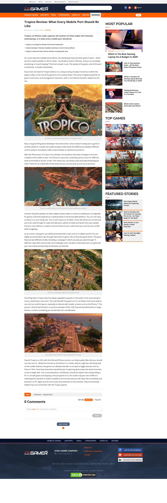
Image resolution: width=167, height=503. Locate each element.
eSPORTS (44, 15)
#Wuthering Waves (60, 2)
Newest (88, 400)
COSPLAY (76, 15)
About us (88, 448)
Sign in (138, 7)
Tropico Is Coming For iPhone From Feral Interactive (44, 44)
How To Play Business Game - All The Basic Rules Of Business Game (133, 65)
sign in (34, 409)
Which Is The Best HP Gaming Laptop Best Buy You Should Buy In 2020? (133, 79)
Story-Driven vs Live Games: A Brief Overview (131, 224)
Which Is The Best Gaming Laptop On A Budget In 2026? (123, 55)
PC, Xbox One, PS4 (112, 161)
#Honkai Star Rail (73, 2)
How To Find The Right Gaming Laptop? (132, 234)
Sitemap (87, 455)
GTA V (108, 159)
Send (97, 415)
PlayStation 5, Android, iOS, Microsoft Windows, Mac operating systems (123, 147)
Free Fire (109, 185)
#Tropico (37, 395)
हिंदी (138, 15)
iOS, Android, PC (112, 187)
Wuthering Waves (113, 144)
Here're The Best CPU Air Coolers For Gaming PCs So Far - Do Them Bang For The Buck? (132, 215)
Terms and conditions (93, 451)
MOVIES (85, 15)
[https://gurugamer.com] (36, 453)
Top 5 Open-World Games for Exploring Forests (131, 203)
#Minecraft (32, 2)
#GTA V (40, 2)
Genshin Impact (112, 131)
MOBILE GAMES (31, 15)
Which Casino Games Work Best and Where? (132, 105)
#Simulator (47, 395)
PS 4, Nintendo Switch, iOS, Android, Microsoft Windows (123, 134)
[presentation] (32, 394)
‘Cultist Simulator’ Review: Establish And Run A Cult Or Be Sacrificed (50, 48)
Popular (98, 400)
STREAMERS (64, 15)
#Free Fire (48, 2)
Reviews (95, 15)
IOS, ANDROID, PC (112, 174)
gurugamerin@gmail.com (64, 453)
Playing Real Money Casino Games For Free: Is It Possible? (132, 92)
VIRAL (53, 15)
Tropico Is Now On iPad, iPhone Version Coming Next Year (46, 51)
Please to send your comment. (42, 409)
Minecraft (110, 172)
